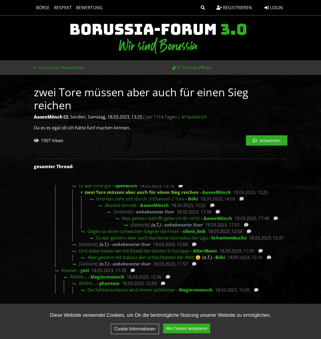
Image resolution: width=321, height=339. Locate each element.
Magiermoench (107, 277)
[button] (203, 7)
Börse (43, 8)
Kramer (69, 270)
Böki (193, 199)
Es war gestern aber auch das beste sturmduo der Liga (152, 238)
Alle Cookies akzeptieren (186, 328)
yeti (84, 270)
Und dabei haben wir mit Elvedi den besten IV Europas (134, 251)
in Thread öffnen (194, 68)
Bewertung (89, 8)
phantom (109, 283)
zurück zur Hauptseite (58, 68)
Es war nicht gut (95, 186)
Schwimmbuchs (229, 238)
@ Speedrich (194, 117)
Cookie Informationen (134, 329)
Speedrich (126, 186)
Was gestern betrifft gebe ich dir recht (161, 218)
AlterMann (205, 251)
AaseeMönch (216, 192)
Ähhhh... (78, 277)
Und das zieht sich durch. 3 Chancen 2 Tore (140, 199)
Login (273, 8)
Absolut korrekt (121, 205)
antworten (267, 140)
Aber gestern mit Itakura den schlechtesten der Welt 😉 (144, 257)
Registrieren (234, 8)
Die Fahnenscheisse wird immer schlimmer (131, 290)
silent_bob (194, 231)
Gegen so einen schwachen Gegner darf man (133, 231)
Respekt (63, 8)
